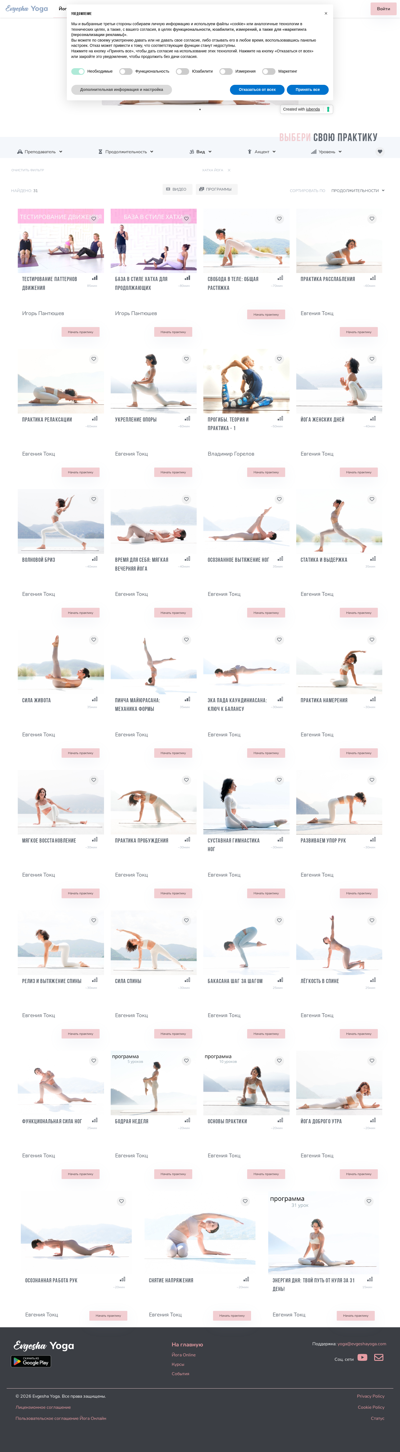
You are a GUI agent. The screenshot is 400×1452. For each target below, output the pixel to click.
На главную (187, 1344)
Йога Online (184, 1355)
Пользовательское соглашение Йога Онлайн (61, 1418)
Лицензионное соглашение (43, 1407)
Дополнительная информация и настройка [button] (121, 89)
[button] (325, 13)
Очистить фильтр (27, 170)
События (180, 1374)
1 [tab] (200, 109)
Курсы (178, 1364)
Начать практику (80, 332)
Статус (377, 1418)
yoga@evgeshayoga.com (362, 1344)
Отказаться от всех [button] (257, 89)
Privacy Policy (370, 1396)
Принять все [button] (308, 89)
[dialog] (389, 1441)
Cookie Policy (371, 1407)
